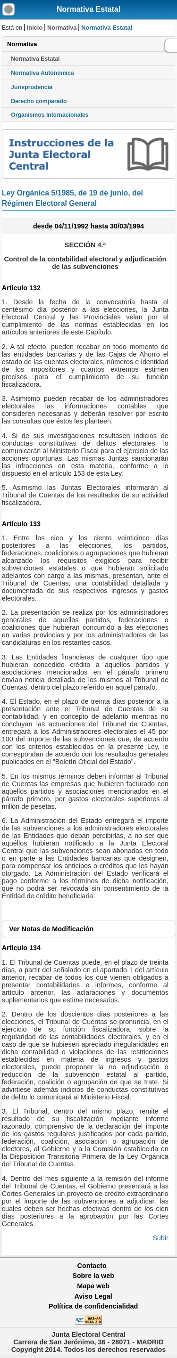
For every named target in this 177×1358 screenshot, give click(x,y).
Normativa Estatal (88, 9)
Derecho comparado (39, 101)
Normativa (62, 27)
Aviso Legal (93, 1296)
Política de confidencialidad (93, 1306)
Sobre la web (93, 1275)
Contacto (92, 1265)
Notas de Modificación (51, 929)
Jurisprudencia (31, 87)
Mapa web (93, 1286)
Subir (160, 1238)
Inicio (34, 27)
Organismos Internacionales (50, 115)
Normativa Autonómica (42, 73)
